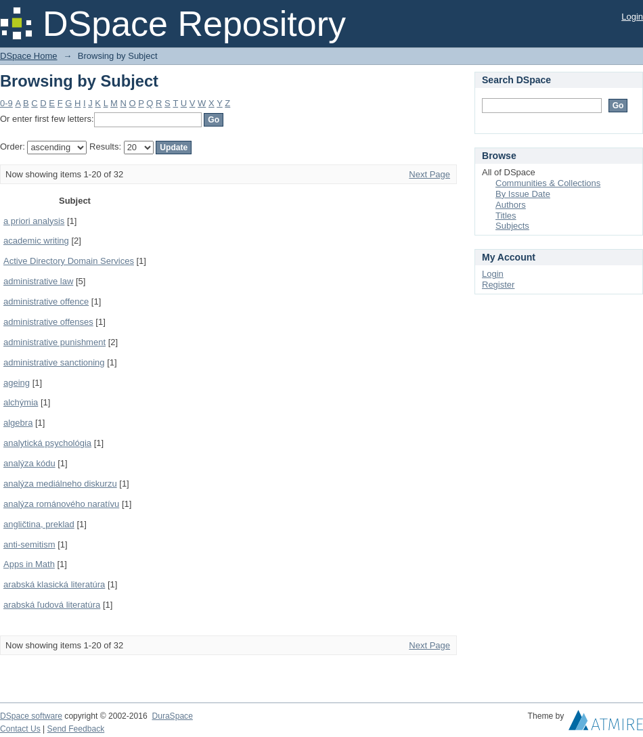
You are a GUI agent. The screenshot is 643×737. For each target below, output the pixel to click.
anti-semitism (29, 544)
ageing (16, 383)
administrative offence (46, 301)
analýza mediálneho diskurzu (60, 483)
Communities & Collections (547, 183)
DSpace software (31, 716)
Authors (510, 205)
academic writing (36, 241)
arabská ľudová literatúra (51, 605)
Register (498, 285)
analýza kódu (29, 463)
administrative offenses (48, 322)
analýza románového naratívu (61, 504)
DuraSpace (172, 716)
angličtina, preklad (38, 524)
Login (632, 17)
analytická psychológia (47, 443)
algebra (17, 423)
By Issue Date (522, 194)
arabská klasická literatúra (54, 584)
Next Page (429, 174)
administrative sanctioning (54, 362)
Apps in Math (29, 564)
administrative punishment (54, 342)
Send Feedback (76, 729)
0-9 (6, 103)
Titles (505, 215)
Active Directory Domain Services (68, 261)
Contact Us (20, 729)
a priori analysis (33, 221)
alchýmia (20, 402)
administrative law (38, 281)
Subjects (512, 226)
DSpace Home (29, 56)
